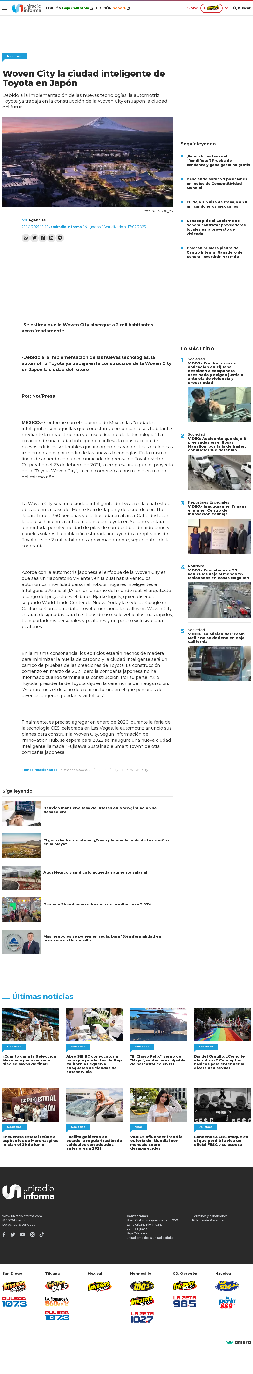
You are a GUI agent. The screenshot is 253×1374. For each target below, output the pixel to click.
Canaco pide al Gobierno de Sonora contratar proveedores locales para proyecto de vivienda (216, 227)
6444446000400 (77, 770)
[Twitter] (12, 1235)
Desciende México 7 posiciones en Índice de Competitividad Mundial (217, 183)
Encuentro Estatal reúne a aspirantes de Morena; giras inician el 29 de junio (30, 1140)
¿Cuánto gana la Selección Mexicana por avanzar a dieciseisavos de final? (29, 1060)
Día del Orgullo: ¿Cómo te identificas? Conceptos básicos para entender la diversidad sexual (219, 1062)
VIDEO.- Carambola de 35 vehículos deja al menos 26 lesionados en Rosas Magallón (218, 574)
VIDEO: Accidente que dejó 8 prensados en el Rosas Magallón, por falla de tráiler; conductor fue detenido (217, 444)
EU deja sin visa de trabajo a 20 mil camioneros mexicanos (217, 204)
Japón (102, 770)
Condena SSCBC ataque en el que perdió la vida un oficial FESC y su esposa (221, 1140)
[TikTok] (42, 1235)
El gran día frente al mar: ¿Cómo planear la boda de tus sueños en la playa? (106, 842)
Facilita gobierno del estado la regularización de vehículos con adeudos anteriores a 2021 (94, 1142)
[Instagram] (32, 1235)
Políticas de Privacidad (208, 1220)
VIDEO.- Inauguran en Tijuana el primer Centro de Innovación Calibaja (217, 510)
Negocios (14, 56)
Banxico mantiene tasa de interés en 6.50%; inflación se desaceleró (100, 810)
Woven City (139, 770)
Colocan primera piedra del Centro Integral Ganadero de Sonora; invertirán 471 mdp (215, 252)
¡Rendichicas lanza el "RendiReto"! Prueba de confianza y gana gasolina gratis (218, 160)
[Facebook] (4, 1235)
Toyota (118, 770)
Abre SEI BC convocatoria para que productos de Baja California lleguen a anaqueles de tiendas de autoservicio (94, 1064)
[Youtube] (23, 1235)
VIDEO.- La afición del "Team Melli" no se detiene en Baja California (216, 638)
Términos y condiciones (209, 1216)
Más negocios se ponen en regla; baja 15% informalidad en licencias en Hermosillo (102, 938)
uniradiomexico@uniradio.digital (150, 1237)
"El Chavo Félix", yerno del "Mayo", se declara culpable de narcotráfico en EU (158, 1060)
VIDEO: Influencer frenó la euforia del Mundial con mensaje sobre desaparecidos (156, 1142)
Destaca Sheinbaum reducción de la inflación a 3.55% (97, 904)
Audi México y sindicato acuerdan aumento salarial (95, 872)
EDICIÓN (69, 8)
